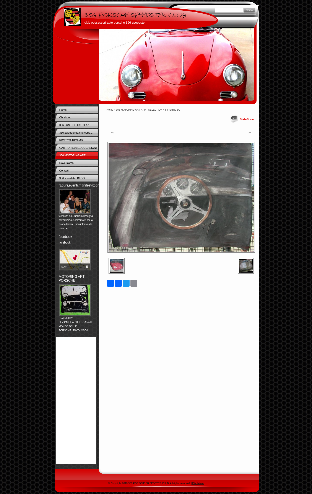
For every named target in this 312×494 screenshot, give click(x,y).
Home (110, 109)
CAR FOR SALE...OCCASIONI (78, 147)
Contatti (64, 170)
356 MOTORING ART (128, 109)
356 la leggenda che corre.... (76, 132)
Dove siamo (66, 163)
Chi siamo (65, 117)
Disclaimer (198, 483)
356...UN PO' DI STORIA (74, 125)
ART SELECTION (152, 109)
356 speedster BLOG (72, 178)
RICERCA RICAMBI (71, 140)
